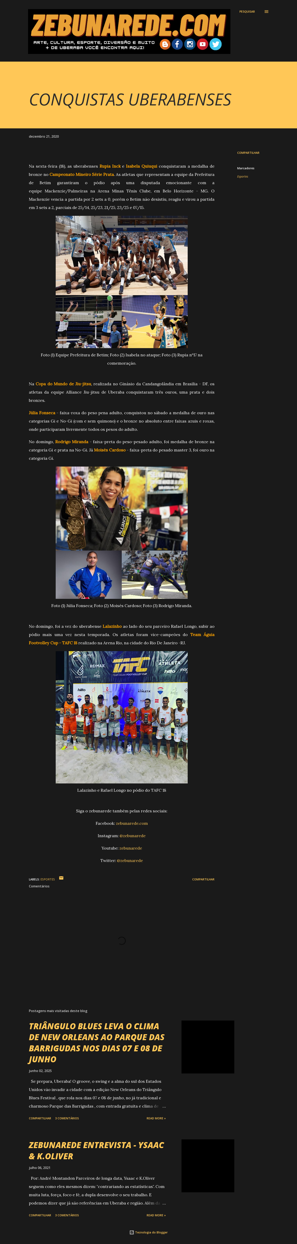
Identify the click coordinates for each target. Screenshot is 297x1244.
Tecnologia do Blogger (148, 1232)
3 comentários (67, 1118)
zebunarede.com (132, 823)
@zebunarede (133, 835)
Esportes (242, 176)
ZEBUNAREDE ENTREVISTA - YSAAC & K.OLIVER (96, 1150)
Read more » (156, 1118)
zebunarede (130, 848)
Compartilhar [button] (248, 153)
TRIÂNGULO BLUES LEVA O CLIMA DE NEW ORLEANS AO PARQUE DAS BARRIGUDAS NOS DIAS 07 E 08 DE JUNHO (97, 1042)
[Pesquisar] (247, 11)
